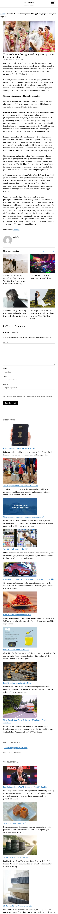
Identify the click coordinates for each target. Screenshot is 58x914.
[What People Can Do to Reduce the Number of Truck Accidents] (20, 707)
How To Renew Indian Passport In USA (19, 448)
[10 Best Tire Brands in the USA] (20, 845)
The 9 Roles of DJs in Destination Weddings (40, 277)
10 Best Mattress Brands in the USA (17, 906)
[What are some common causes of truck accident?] (20, 507)
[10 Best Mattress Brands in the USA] (16, 887)
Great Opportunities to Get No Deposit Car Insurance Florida (28, 579)
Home (2, 14)
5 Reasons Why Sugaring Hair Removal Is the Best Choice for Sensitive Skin (15, 313)
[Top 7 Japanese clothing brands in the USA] (20, 471)
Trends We (29, 2)
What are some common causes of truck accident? (23, 517)
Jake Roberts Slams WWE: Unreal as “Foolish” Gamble (25, 787)
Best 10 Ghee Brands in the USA (16, 649)
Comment (6, 342)
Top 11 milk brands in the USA (15, 549)
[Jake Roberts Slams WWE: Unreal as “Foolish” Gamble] (20, 776)
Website (5, 384)
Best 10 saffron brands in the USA (17, 614)
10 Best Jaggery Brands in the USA (17, 823)
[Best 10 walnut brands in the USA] (20, 672)
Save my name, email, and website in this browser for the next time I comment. (27, 397)
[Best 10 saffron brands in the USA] (20, 602)
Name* (5, 368)
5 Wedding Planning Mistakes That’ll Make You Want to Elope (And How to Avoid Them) (14, 279)
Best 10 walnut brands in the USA (17, 683)
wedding (16, 229)
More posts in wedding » (47, 251)
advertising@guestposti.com (15, 747)
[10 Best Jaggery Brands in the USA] (20, 812)
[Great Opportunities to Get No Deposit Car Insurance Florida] (20, 569)
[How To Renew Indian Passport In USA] (20, 435)
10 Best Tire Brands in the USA (15, 857)
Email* (5, 376)
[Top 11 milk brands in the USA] (20, 538)
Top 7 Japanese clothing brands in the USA (20, 485)
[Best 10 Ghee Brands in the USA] (20, 637)
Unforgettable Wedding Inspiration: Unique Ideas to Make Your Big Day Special (42, 314)
